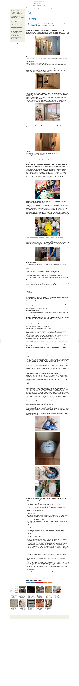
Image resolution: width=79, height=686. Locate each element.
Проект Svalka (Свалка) (33, 18)
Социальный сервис (41, 578)
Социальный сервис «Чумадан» (35, 20)
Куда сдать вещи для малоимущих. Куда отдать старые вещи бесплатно (41, 15)
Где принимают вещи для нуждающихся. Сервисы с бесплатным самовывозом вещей (44, 17)
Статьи (43, 5)
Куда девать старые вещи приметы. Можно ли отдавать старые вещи (41, 25)
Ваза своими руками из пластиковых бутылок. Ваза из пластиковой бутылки (16, 13)
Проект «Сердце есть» (33, 19)
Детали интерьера (39, 2)
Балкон (30, 13)
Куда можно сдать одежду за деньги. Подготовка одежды (38, 26)
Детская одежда (46, 578)
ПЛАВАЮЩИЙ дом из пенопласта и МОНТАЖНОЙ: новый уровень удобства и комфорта (17, 31)
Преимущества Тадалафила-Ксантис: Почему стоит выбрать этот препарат (16, 27)
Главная (34, 5)
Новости (39, 5)
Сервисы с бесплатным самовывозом (33, 578)
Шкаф (30, 12)
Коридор (30, 14)
